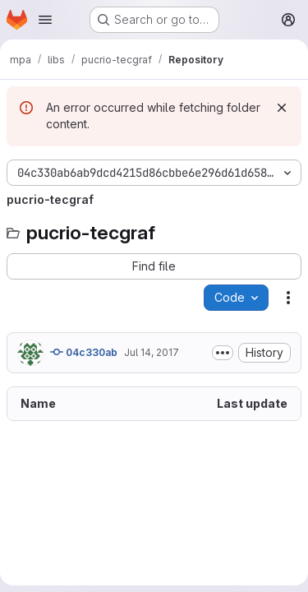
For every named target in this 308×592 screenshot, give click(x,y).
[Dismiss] (282, 108)
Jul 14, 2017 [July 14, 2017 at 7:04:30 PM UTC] (151, 352)
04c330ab (83, 351)
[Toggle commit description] (222, 352)
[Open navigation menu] (45, 20)
